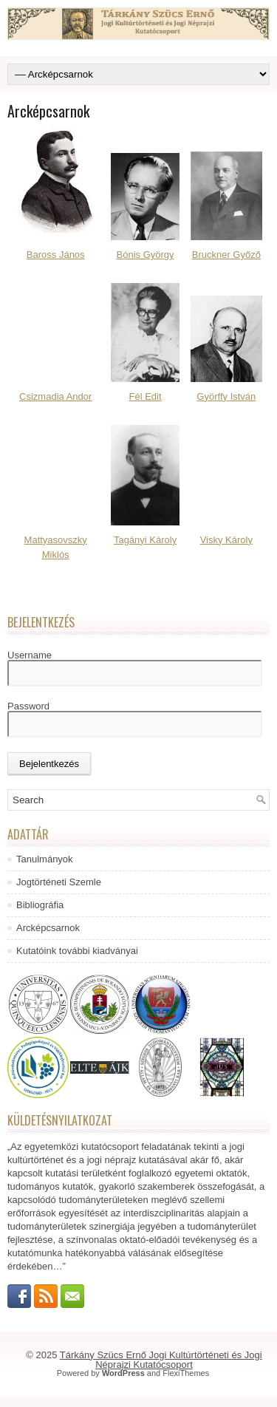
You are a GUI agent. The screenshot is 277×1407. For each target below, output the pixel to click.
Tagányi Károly (145, 539)
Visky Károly (226, 539)
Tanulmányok (44, 859)
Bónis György (145, 254)
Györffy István (226, 396)
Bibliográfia (40, 904)
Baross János (56, 254)
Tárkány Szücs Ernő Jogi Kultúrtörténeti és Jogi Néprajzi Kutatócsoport (161, 1359)
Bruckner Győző (226, 254)
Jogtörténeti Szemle (58, 882)
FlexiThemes (186, 1373)
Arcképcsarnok (48, 927)
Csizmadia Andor (55, 396)
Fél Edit (145, 396)
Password (28, 706)
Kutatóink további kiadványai (77, 950)
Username (29, 655)
